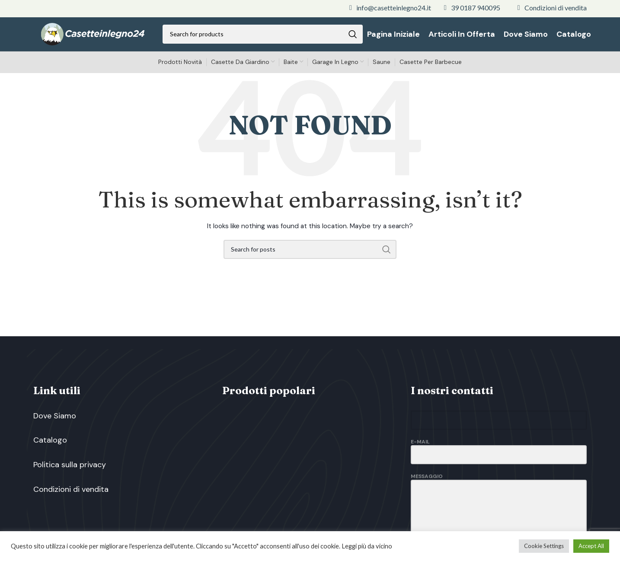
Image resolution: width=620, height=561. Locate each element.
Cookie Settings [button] (544, 545)
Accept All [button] (591, 545)
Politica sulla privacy (69, 476)
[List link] (390, 7)
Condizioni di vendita (71, 504)
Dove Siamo (54, 421)
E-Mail (499, 453)
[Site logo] (95, 36)
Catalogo (50, 448)
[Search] (265, 36)
